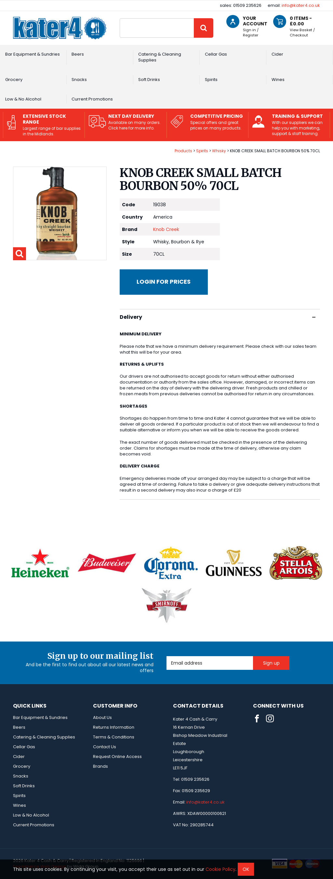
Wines (278, 79)
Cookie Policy (220, 869)
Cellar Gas (216, 54)
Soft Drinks (149, 79)
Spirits (211, 79)
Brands (100, 766)
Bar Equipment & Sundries (32, 54)
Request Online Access (117, 756)
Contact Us (104, 747)
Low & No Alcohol (23, 99)
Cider (277, 54)
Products (183, 151)
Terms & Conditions (113, 737)
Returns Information (113, 727)
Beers (78, 54)
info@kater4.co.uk (301, 5)
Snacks (79, 79)
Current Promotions (92, 99)
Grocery (13, 79)
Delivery (217, 317)
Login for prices (164, 281)
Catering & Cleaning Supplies (159, 57)
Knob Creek (166, 229)
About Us (102, 717)
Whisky (219, 151)
